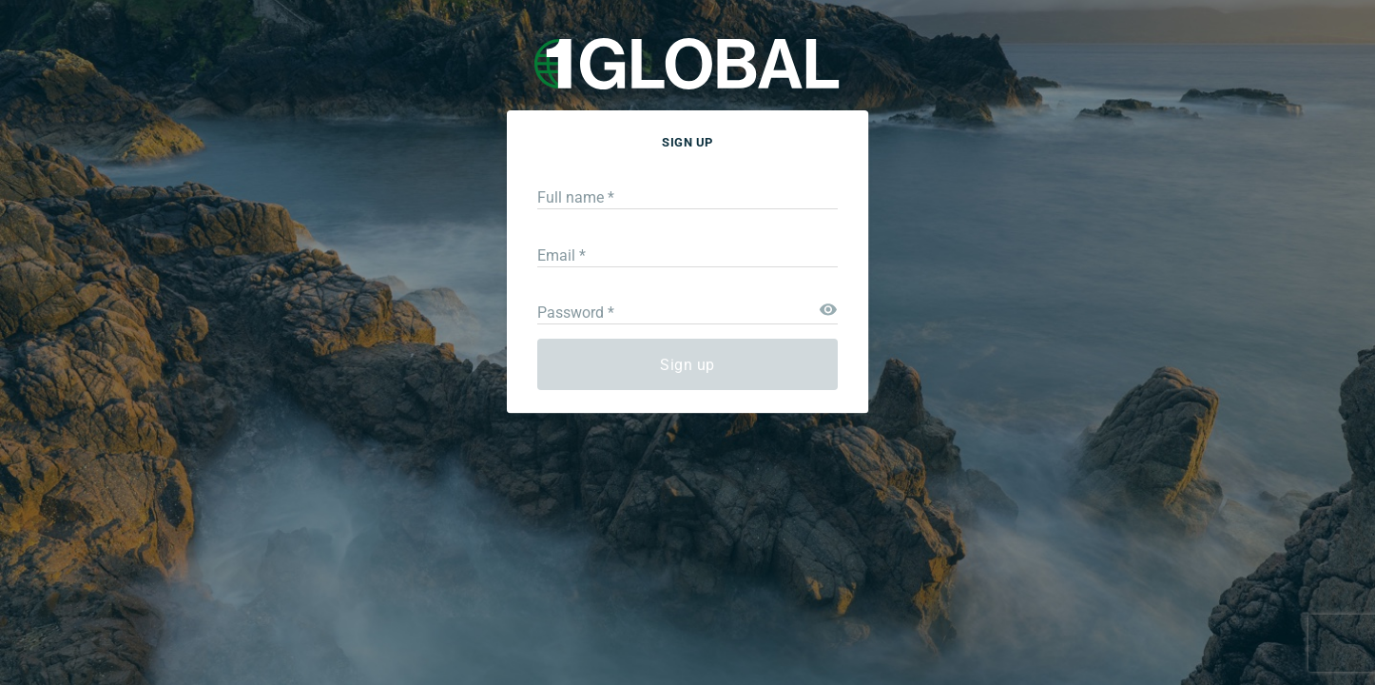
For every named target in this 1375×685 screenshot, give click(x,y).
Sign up (687, 365)
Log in (845, 435)
